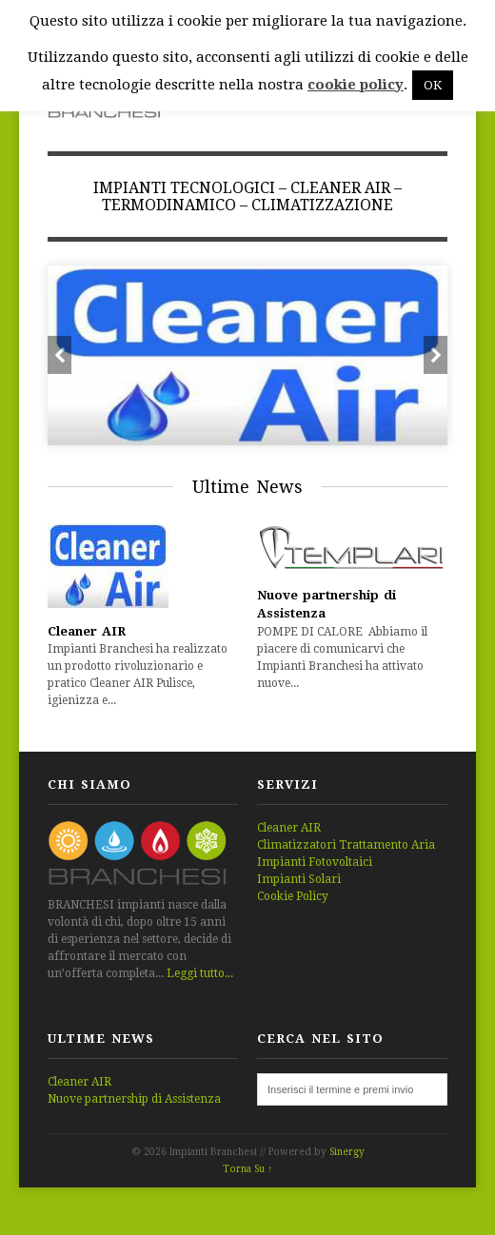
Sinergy (347, 1152)
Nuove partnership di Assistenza (134, 1099)
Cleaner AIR (87, 631)
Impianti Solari (299, 879)
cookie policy (355, 84)
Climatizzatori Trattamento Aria (346, 845)
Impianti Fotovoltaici (314, 862)
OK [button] (433, 85)
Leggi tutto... (200, 973)
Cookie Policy (292, 896)
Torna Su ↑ (247, 1169)
